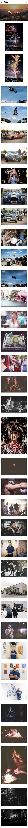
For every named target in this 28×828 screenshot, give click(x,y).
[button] (2, 2)
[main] (14, 12)
